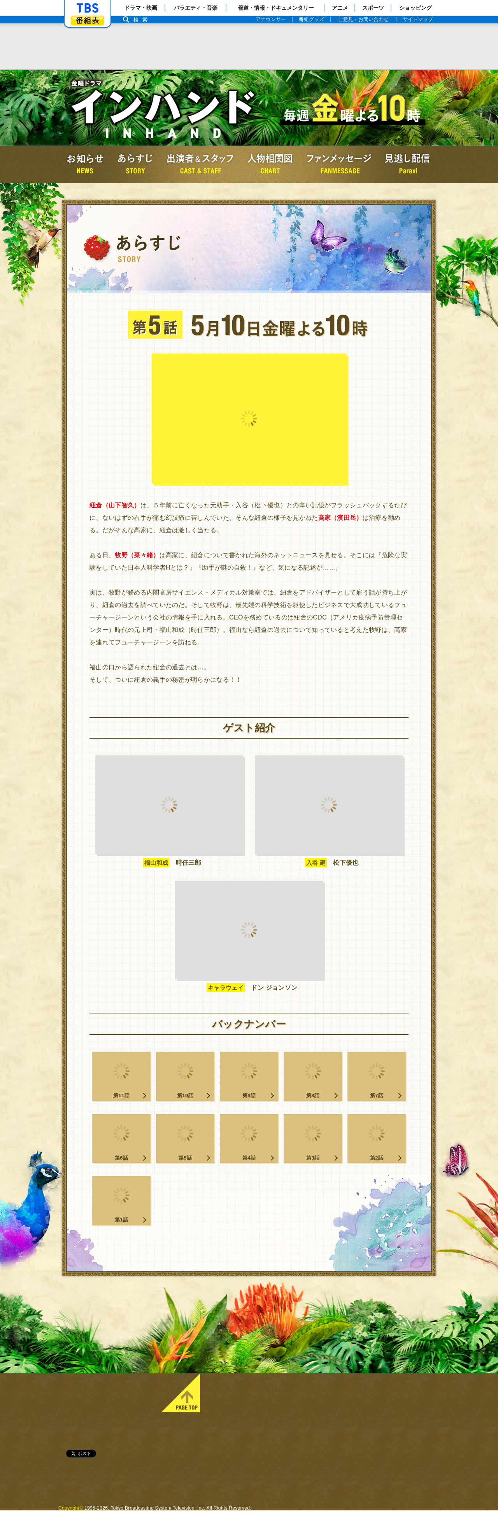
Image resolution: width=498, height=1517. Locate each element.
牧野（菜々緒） (137, 555)
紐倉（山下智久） (114, 505)
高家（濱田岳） (340, 517)
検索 (142, 20)
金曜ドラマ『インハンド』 (163, 108)
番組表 (87, 20)
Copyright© (70, 1514)
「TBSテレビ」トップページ (87, 8)
